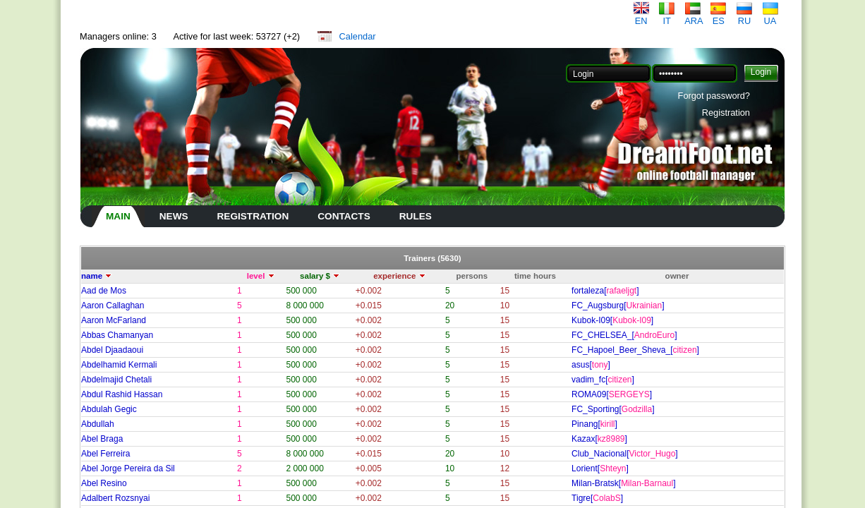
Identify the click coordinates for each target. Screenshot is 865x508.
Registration (726, 112)
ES (718, 16)
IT (667, 16)
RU (744, 16)
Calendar (357, 36)
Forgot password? (714, 95)
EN (641, 16)
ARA (693, 16)
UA (770, 16)
